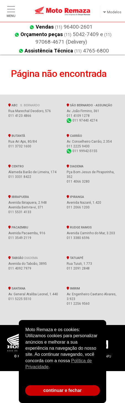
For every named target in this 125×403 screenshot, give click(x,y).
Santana (16, 288)
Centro (16, 166)
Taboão (23, 258)
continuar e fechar (62, 390)
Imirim (73, 288)
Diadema (75, 166)
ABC (24, 105)
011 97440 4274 (82, 120)
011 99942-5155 (82, 151)
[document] (62, 353)
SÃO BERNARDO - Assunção (90, 105)
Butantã (16, 136)
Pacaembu (18, 227)
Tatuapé (75, 258)
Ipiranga (75, 197)
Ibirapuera (18, 197)
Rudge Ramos (79, 227)
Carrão (74, 136)
